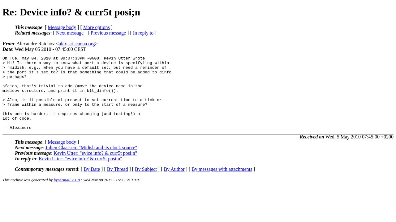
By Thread (117, 184)
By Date (92, 184)
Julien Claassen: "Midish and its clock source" (91, 162)
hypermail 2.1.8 (67, 194)
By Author (174, 184)
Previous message (108, 32)
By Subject (146, 184)
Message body (62, 27)
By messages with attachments (222, 184)
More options (96, 27)
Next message (70, 32)
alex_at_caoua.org (77, 43)
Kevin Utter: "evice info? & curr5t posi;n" (95, 168)
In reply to (143, 32)
